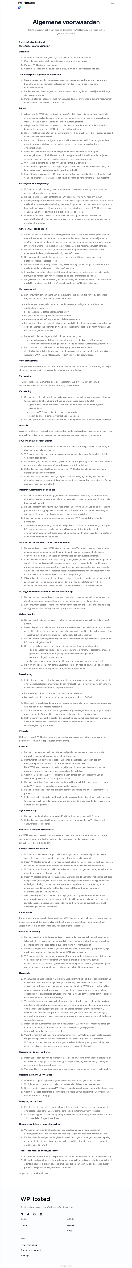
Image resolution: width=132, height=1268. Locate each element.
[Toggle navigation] (112, 3)
